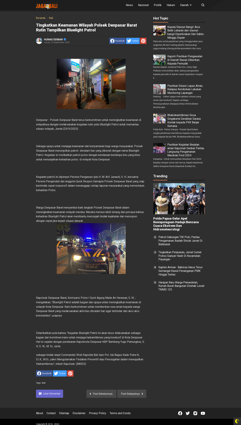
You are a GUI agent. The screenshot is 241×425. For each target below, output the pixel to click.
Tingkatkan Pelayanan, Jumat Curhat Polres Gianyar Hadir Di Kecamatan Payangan (179, 256)
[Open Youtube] (203, 413)
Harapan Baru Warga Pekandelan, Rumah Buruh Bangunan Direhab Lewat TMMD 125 (181, 286)
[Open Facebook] (180, 413)
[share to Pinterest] (143, 41)
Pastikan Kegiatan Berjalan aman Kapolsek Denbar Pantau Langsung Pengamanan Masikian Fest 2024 (185, 150)
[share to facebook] (117, 41)
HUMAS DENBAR (55, 39)
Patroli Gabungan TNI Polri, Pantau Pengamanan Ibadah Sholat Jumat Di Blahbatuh (180, 240)
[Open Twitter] (188, 413)
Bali (44, 383)
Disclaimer (79, 413)
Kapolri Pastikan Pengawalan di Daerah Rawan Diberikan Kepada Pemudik (184, 60)
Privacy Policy (97, 413)
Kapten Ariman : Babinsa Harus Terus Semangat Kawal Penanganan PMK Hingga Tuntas (180, 271)
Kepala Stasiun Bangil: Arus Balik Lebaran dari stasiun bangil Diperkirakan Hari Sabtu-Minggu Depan (185, 32)
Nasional (143, 5)
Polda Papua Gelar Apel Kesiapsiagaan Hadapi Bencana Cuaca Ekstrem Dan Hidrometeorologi (176, 224)
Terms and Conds (120, 413)
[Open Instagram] (195, 413)
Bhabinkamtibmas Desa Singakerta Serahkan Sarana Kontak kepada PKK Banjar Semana (184, 120)
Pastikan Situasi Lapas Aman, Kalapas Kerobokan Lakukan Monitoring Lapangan (185, 89)
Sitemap (64, 413)
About (39, 413)
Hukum (171, 5)
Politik (158, 5)
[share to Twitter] (133, 41)
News (129, 5)
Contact (51, 413)
